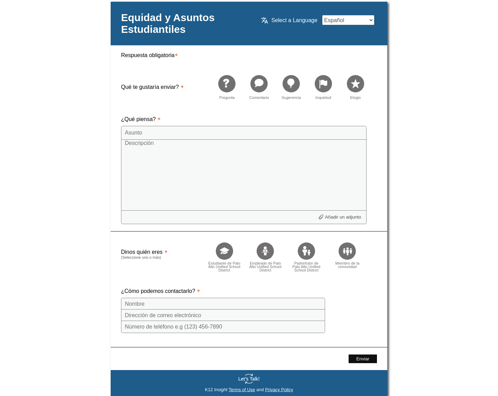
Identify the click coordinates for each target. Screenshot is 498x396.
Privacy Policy (279, 389)
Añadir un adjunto (343, 217)
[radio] (227, 87)
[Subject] (244, 133)
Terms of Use (242, 389)
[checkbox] (224, 255)
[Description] (244, 174)
